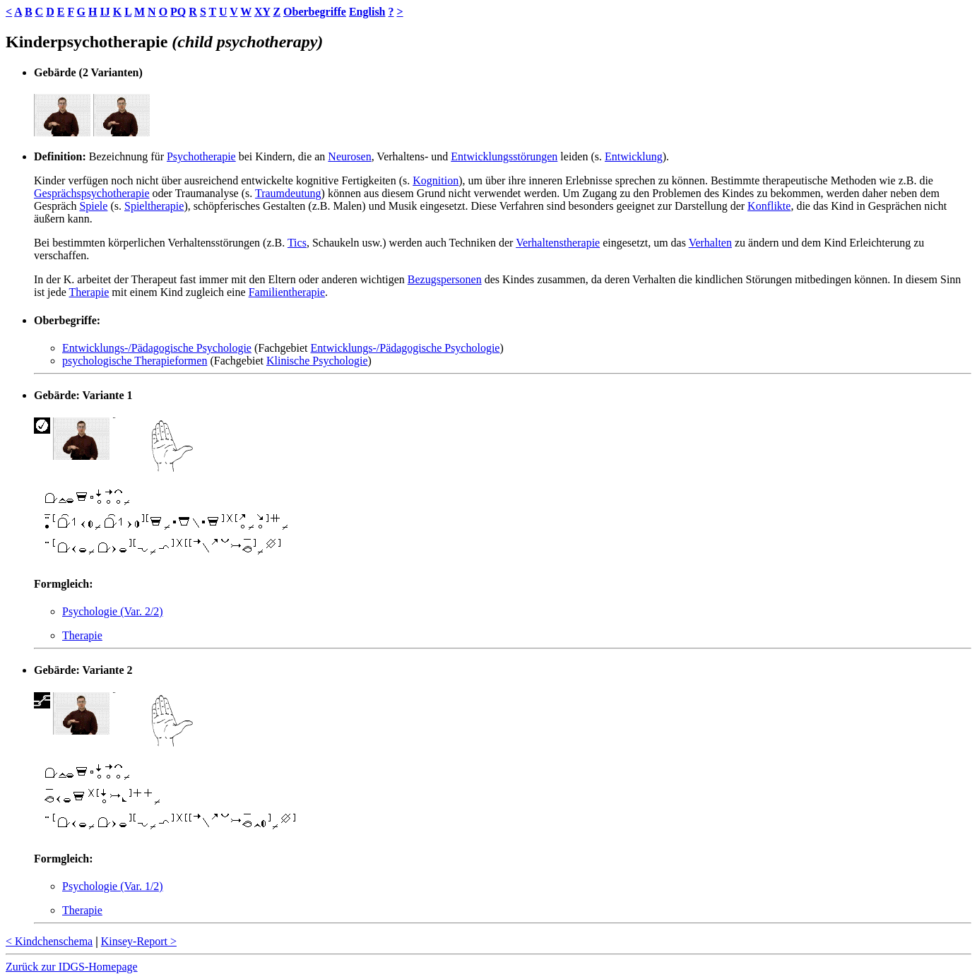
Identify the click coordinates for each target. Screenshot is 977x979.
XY (262, 12)
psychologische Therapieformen (134, 361)
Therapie (89, 292)
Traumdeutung (288, 193)
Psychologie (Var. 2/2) (112, 611)
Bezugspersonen (445, 279)
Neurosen (349, 156)
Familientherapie (287, 292)
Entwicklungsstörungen (504, 156)
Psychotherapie (201, 156)
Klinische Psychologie (317, 361)
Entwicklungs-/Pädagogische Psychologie (156, 348)
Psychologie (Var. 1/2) (112, 886)
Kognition (435, 180)
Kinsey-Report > (139, 941)
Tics (297, 243)
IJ (104, 12)
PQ (178, 12)
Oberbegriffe (314, 12)
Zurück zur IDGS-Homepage (72, 967)
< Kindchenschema (49, 941)
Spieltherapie (154, 206)
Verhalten (710, 243)
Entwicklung (634, 156)
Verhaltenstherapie (558, 243)
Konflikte (769, 206)
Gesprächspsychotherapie (92, 193)
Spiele (93, 206)
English (367, 12)
